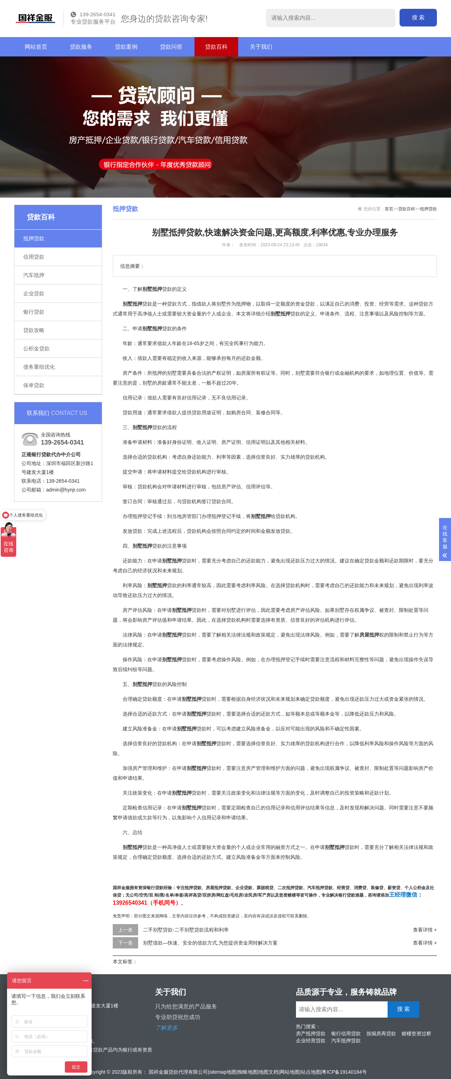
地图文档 (268, 1072)
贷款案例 (126, 47)
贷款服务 (81, 47)
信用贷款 (33, 257)
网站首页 (36, 47)
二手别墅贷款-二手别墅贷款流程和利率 (186, 930)
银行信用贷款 (346, 1033)
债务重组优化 (39, 367)
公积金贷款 (36, 348)
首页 (389, 208)
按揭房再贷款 (381, 1033)
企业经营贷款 (311, 1040)
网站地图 (289, 1072)
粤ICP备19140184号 (344, 1072)
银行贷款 (33, 312)
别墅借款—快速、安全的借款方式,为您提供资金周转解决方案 (210, 943)
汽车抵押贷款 (346, 1040)
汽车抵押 (33, 275)
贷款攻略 (33, 330)
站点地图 (311, 1072)
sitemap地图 (222, 1072)
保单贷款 (33, 385)
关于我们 (261, 47)
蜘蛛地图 (248, 1072)
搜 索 (418, 17)
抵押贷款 (33, 238)
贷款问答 (171, 47)
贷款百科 (216, 47)
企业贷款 (33, 293)
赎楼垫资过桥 (416, 1033)
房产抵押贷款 (311, 1033)
